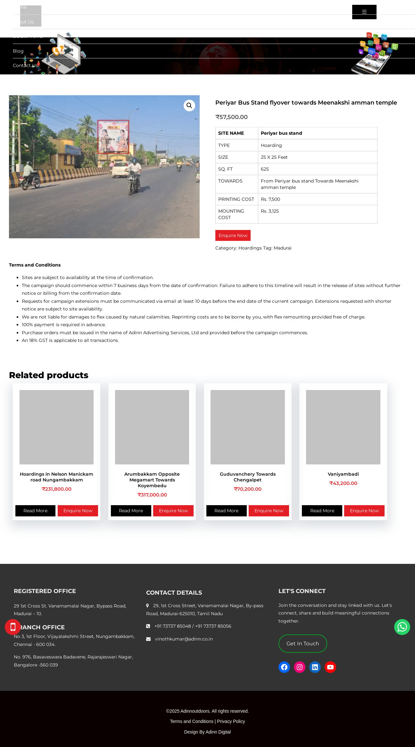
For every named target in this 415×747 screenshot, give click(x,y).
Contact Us (25, 65)
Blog (18, 51)
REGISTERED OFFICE (45, 591)
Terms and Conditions (191, 721)
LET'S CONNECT (302, 591)
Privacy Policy (231, 721)
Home (20, 7)
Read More (35, 511)
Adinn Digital (218, 731)
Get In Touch (302, 644)
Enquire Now (77, 511)
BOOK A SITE (28, 36)
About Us (23, 22)
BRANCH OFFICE (39, 627)
